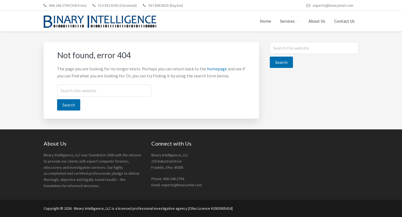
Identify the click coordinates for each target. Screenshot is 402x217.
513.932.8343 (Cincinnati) (117, 5)
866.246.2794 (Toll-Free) (67, 5)
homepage (217, 68)
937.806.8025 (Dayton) (165, 5)
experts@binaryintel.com (333, 5)
